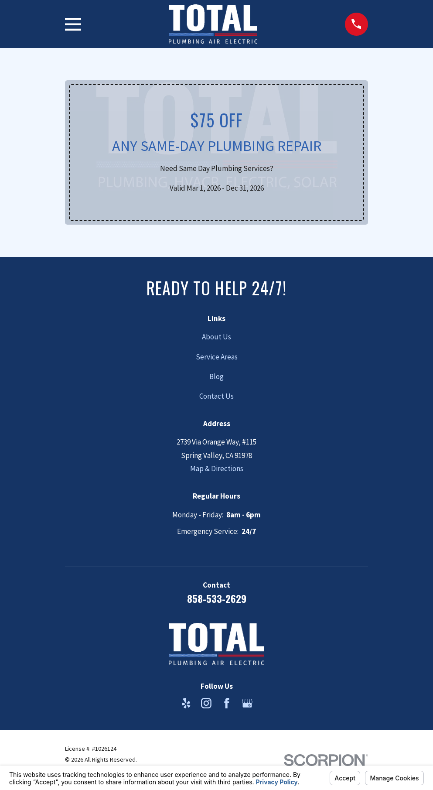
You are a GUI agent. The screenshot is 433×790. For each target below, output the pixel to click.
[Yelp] (186, 703)
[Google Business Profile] (247, 703)
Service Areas (217, 357)
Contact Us (216, 396)
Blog (216, 376)
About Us (216, 337)
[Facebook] (227, 703)
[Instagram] (206, 703)
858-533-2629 (216, 598)
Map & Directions (216, 468)
